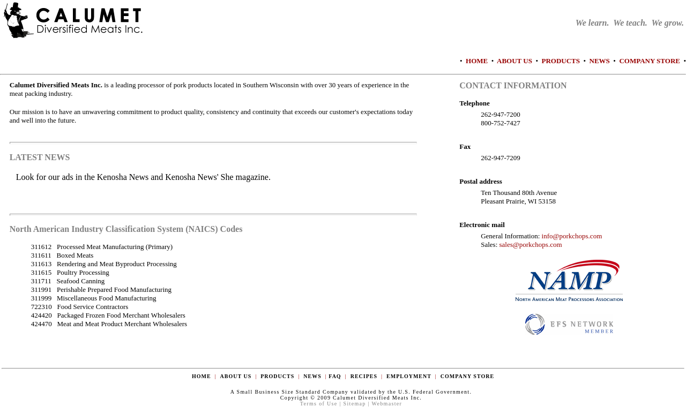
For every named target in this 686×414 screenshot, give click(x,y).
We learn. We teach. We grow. (630, 22)
